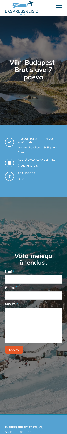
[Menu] (57, 7)
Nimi (9, 272)
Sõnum (11, 304)
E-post (11, 288)
